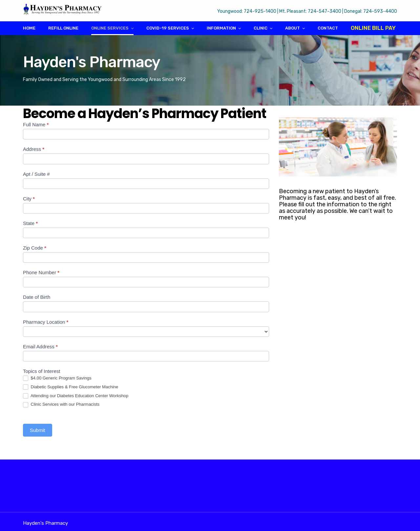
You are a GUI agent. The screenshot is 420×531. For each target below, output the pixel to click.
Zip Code (34, 248)
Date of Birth (36, 297)
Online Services (110, 28)
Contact (328, 28)
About (292, 28)
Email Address (40, 346)
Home (29, 28)
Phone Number (41, 272)
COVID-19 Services (167, 28)
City (29, 198)
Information (221, 28)
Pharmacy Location (45, 322)
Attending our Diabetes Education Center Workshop (75, 396)
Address (33, 149)
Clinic (260, 28)
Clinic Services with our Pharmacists (61, 404)
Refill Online (63, 28)
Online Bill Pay (373, 28)
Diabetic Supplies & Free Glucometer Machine (70, 387)
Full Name (36, 124)
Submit (37, 430)
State (30, 223)
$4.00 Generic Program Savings (57, 378)
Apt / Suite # (36, 174)
